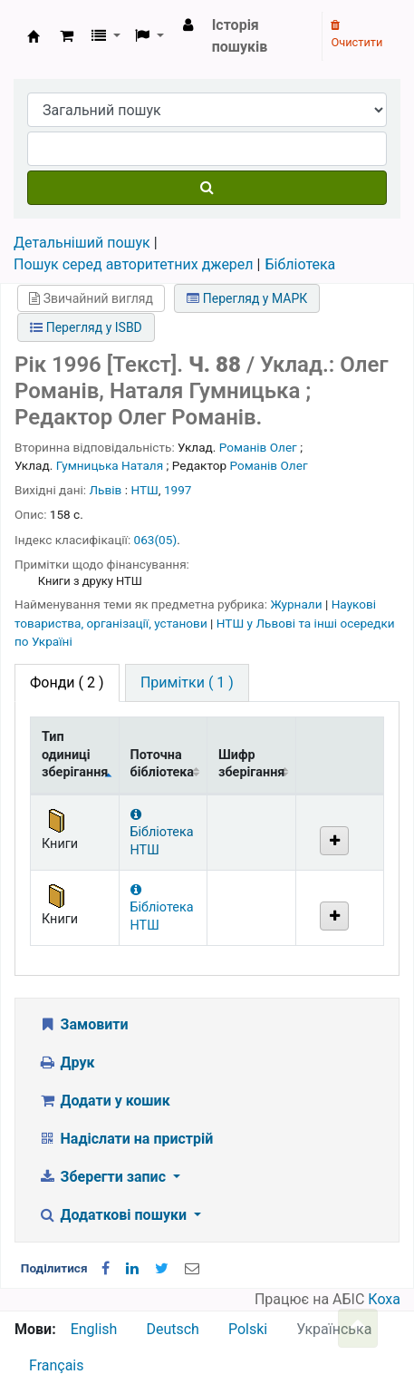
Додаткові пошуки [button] (114, 1214)
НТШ (144, 489)
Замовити (83, 1024)
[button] (67, 36)
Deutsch (172, 1329)
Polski (247, 1329)
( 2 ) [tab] (67, 682)
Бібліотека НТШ (162, 833)
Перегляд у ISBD (86, 327)
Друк (66, 1062)
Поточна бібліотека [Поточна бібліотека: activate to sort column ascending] (162, 763)
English (94, 1329)
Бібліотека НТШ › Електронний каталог (33, 36)
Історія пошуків (240, 35)
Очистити (356, 34)
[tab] (187, 683)
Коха (384, 1299)
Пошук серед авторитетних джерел (134, 264)
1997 (178, 489)
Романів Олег (258, 447)
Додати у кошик (104, 1100)
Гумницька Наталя (110, 465)
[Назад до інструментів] (358, 1328)
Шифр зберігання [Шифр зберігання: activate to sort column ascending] (251, 763)
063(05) (156, 539)
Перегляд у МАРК (247, 298)
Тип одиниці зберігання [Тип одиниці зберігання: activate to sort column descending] (75, 754)
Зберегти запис (103, 1176)
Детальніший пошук (82, 242)
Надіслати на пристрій (125, 1138)
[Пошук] (207, 188)
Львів (106, 489)
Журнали (297, 604)
